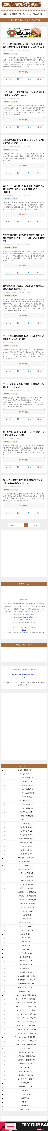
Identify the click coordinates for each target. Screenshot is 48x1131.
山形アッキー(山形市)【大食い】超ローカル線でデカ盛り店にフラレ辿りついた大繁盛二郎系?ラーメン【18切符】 (23, 189)
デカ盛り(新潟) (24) (26, 764)
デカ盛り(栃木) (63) (26, 749)
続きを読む (31, 72)
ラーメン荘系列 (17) (27, 844)
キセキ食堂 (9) (27, 733)
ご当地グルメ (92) (25, 985)
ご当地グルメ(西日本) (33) (26, 996)
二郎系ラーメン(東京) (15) (27, 836)
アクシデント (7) (25, 1031)
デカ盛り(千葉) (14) (26, 737)
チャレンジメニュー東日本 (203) (25, 932)
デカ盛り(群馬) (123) (26, 741)
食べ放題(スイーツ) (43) (26, 924)
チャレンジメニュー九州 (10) (26, 981)
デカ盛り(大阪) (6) (26, 783)
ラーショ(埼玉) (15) (27, 817)
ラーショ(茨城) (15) (27, 810)
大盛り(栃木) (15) (27, 752)
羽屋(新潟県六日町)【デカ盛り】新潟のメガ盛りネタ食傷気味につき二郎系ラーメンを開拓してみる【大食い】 (24, 238)
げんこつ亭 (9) (27, 756)
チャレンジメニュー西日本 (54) (25, 974)
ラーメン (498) (25, 802)
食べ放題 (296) (25, 893)
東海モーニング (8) (26, 1000)
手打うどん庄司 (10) (27, 729)
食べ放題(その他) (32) (26, 928)
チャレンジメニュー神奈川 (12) (26, 943)
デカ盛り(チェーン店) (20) (25, 794)
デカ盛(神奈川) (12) (26, 718)
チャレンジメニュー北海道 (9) (26, 935)
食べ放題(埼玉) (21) (26, 897)
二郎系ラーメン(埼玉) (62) (27, 832)
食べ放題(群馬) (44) (26, 909)
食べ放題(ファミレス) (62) (26, 913)
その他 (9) (25, 1042)
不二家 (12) (26, 882)
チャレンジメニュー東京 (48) (26, 939)
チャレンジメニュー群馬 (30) (26, 955)
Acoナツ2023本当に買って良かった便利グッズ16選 (24, 1113)
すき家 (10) (25, 886)
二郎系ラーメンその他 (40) (27, 840)
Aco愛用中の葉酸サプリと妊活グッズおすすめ (24, 1108)
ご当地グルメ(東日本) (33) (26, 993)
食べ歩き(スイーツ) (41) (26, 1016)
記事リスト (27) (25, 1046)
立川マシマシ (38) (27, 848)
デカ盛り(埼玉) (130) (26, 722)
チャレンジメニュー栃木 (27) (26, 958)
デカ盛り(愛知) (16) (26, 771)
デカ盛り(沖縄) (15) (26, 787)
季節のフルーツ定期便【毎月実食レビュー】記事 (24, 1095)
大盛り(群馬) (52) (27, 745)
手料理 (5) (25, 1038)
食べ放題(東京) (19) (26, 905)
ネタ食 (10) (25, 1019)
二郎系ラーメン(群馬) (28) (27, 829)
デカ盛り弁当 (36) (25, 798)
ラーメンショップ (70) (26, 806)
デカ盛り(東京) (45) (26, 710)
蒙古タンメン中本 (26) (26, 859)
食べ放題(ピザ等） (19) (26, 920)
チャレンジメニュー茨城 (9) (26, 962)
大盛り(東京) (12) (27, 714)
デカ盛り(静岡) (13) (26, 768)
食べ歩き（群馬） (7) (26, 1008)
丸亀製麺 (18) (26, 878)
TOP (18, 1065)
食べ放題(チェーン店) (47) (26, 916)
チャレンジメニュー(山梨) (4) (26, 966)
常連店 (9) (25, 1027)
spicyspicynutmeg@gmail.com (24, 617)
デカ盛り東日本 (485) (25, 707)
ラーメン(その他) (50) (26, 867)
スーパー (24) (26, 874)
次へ (35, 525)
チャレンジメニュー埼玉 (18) (26, 951)
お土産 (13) (25, 1035)
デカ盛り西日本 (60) (25, 779)
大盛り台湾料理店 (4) (26, 775)
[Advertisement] (24, 552)
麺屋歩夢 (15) (27, 855)
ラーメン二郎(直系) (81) (26, 821)
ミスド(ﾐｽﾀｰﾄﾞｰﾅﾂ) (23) (24, 890)
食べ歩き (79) (25, 1004)
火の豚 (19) (27, 852)
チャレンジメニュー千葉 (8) (26, 947)
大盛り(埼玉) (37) (27, 726)
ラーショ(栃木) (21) (27, 813)
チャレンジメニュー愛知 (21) (26, 970)
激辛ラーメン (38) (26, 863)
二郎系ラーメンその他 (10, 54)
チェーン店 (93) (25, 871)
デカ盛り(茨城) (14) (26, 760)
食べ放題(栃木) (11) (26, 901)
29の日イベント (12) (25, 1023)
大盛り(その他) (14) (26, 791)
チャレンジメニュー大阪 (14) (26, 977)
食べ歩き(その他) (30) (26, 1012)
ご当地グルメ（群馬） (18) (26, 989)
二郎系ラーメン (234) (26, 825)
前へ (13, 525)
